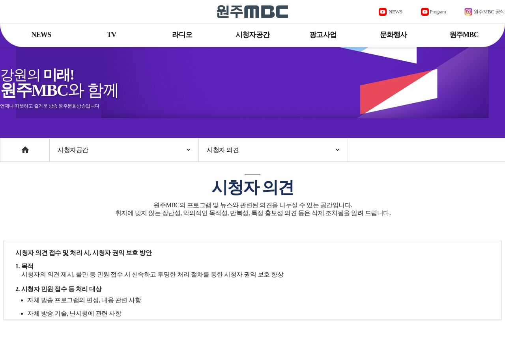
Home (7, 146)
